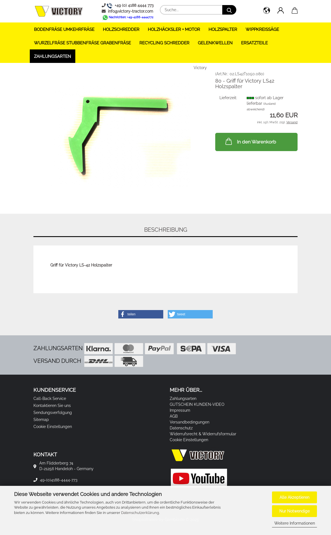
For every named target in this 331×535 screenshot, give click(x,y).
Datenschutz (181, 428)
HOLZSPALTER (222, 29)
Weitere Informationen (294, 523)
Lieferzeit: (228, 97)
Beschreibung (165, 229)
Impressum (180, 410)
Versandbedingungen (189, 422)
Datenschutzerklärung (140, 513)
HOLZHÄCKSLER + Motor (174, 29)
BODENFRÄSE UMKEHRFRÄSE (64, 29)
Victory (200, 67)
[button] (267, 11)
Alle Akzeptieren (294, 497)
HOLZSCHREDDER (121, 29)
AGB (174, 416)
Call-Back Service (49, 398)
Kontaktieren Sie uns (52, 405)
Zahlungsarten (52, 56)
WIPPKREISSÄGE (262, 29)
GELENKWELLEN (215, 42)
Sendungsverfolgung (52, 412)
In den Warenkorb (250, 141)
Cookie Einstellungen (52, 426)
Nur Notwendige (294, 511)
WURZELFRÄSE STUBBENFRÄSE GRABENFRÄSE (82, 42)
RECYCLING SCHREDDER (164, 42)
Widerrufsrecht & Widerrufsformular (203, 434)
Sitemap (41, 419)
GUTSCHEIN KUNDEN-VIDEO (197, 404)
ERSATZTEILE (254, 42)
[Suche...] (229, 10)
